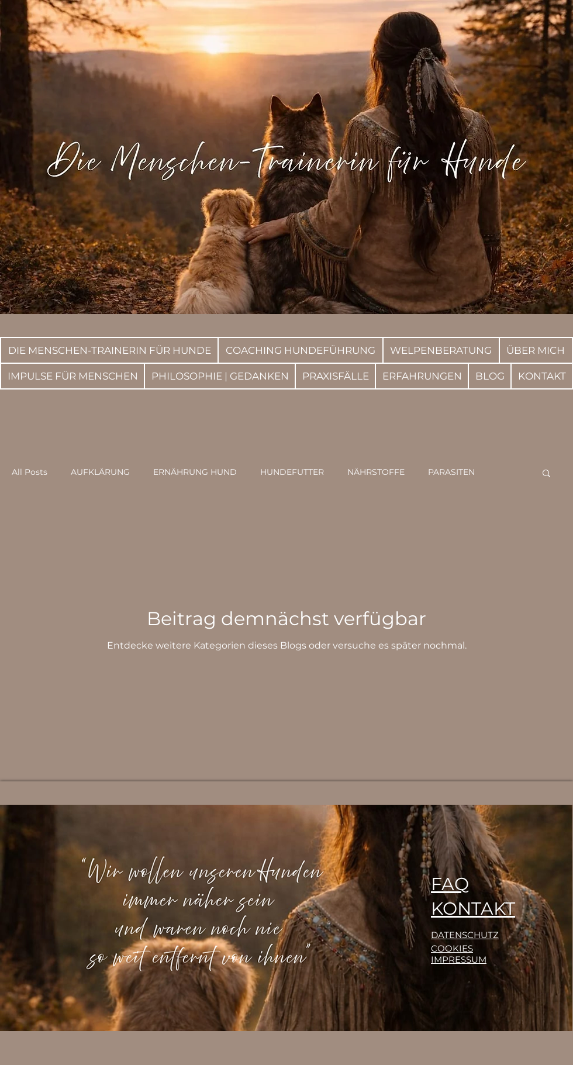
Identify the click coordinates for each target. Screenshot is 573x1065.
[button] (546, 474)
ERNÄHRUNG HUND (195, 472)
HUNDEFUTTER (292, 472)
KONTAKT (473, 908)
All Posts (29, 472)
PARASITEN (451, 472)
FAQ (450, 884)
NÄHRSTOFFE (376, 472)
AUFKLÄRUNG (100, 472)
